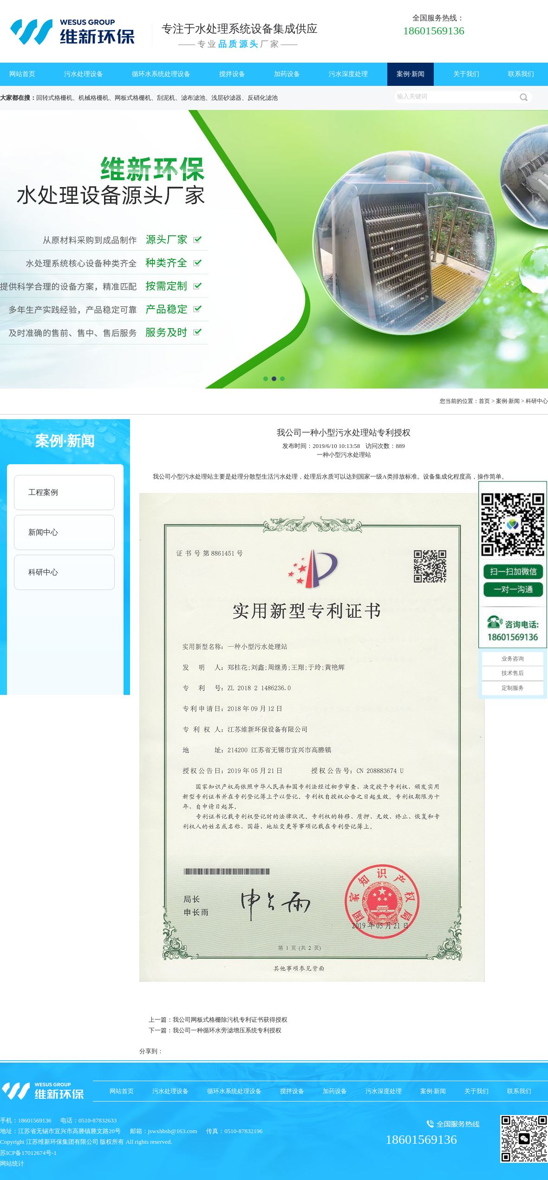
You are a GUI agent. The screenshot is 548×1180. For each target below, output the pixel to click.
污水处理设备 (83, 74)
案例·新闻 (410, 74)
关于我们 (466, 74)
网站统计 (12, 1163)
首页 (484, 401)
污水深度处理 (348, 74)
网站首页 (22, 74)
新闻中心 (43, 532)
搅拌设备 (232, 74)
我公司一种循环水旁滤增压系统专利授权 (227, 1030)
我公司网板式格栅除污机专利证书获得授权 (230, 1019)
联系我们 (521, 74)
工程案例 (43, 492)
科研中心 (537, 401)
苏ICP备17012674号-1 (28, 1152)
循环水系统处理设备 (161, 74)
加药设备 (287, 74)
